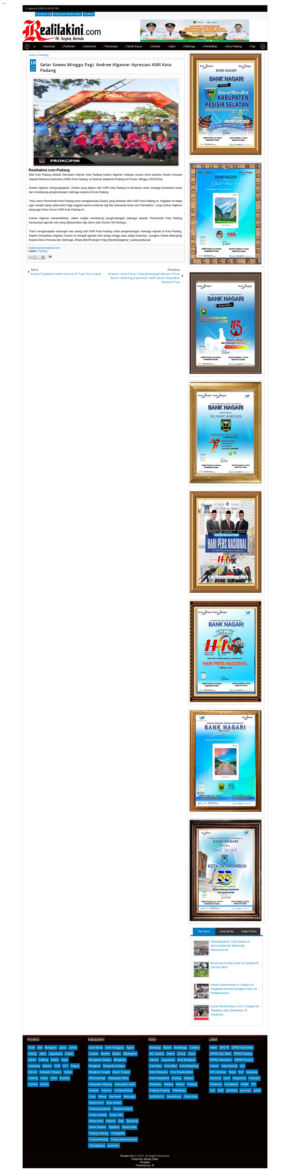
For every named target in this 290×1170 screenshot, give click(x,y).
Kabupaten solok (125, 1084)
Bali (40, 1047)
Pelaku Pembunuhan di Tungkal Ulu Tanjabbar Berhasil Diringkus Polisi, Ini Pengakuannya (234, 989)
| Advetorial (78, 46)
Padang (42, 251)
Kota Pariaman (158, 1072)
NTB (57, 1066)
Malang (168, 1084)
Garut (191, 1053)
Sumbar (64, 1078)
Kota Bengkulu (186, 1059)
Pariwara (254, 1078)
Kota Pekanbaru (159, 1078)
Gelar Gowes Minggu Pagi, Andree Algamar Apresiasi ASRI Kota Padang (106, 67)
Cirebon (194, 1047)
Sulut (54, 1078)
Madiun (188, 1078)
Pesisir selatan (98, 1115)
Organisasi (239, 1078)
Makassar (155, 1084)
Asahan (93, 1053)
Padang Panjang (160, 1090)
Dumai (181, 1053)
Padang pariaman (100, 1108)
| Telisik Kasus (122, 46)
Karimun (107, 1090)
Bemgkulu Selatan (100, 1059)
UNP (220, 1090)
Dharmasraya (97, 1078)
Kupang (176, 1078)
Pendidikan (231, 1084)
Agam (130, 1047)
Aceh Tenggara (114, 1047)
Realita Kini (127, 1156)
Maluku (47, 1066)
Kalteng (43, 1059)
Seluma (110, 1121)
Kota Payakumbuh (181, 1072)
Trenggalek (118, 1133)
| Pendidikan (198, 46)
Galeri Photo (249, 931)
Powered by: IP (145, 1165)
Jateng (32, 1053)
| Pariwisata (99, 46)
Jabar (62, 1047)
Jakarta (154, 1059)
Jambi (72, 1047)
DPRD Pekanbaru (221, 1059)
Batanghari (130, 1053)
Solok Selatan (97, 1127)
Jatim (42, 1053)
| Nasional (37, 46)
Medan (180, 1084)
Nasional (215, 1078)
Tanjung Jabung (98, 1133)
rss (262, 8)
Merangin (129, 1096)
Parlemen (216, 1084)
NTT (65, 1066)
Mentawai (115, 1096)
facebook (250, 8)
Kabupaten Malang (100, 1084)
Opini (227, 1078)
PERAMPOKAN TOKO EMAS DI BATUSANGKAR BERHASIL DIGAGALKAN (230, 946)
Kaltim (54, 1059)
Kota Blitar (170, 1066)
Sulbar (68, 1072)
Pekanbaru (179, 1090)
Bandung (155, 1047)
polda (257, 1090)
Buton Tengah (121, 1072)
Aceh (31, 1047)
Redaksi (89, 14)
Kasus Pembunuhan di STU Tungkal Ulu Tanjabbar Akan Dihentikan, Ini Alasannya (235, 1010)
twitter (244, 8)
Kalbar (69, 1053)
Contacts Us (43, 14)
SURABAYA (157, 1096)
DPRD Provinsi (244, 1059)
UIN (212, 1090)
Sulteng (33, 1078)
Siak (120, 1121)
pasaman (113, 1145)
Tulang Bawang (98, 1139)
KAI (242, 1066)
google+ (256, 8)
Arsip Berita (227, 931)
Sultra (44, 1078)
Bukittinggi (180, 1047)
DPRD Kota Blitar (242, 1047)
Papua (75, 1066)
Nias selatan (113, 1102)
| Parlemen (57, 46)
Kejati (232, 1072)
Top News (204, 931)
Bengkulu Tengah (99, 1072)
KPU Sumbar (218, 1072)
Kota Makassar (189, 1066)
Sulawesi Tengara (50, 1072)
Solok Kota (190, 1096)
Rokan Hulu (96, 1121)
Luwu (92, 1096)
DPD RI (224, 1047)
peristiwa (231, 1090)
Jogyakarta (55, 1053)
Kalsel (32, 1059)
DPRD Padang (243, 1053)
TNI (253, 1084)
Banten (105, 1053)
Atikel (213, 1047)
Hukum (214, 1066)
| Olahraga (178, 46)
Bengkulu (50, 1047)
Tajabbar (114, 1127)
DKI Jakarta (157, 1053)
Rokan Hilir (116, 1115)
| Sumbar (143, 46)
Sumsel (32, 1084)
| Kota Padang (222, 46)
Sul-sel (32, 1072)
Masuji (102, 1096)
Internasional (229, 1066)
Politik (244, 1084)
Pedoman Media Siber (67, 14)
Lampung (34, 1066)
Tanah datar (129, 1127)
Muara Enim (96, 1102)
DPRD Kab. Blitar (220, 1053)
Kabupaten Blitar (118, 1078)
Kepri (64, 1059)
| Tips (241, 46)
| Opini (160, 46)
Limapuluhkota (123, 1090)
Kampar (94, 1090)
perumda (245, 1090)
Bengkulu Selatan (114, 1066)
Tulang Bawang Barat (124, 1139)
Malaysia (251, 1072)
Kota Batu (156, 1066)
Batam (117, 1053)
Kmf (241, 1072)
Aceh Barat (95, 1047)
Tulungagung (97, 1145)
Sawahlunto (174, 1096)
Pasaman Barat (122, 1108)
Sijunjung (132, 1121)
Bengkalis (120, 1059)
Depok (171, 1053)
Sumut (44, 1084)
